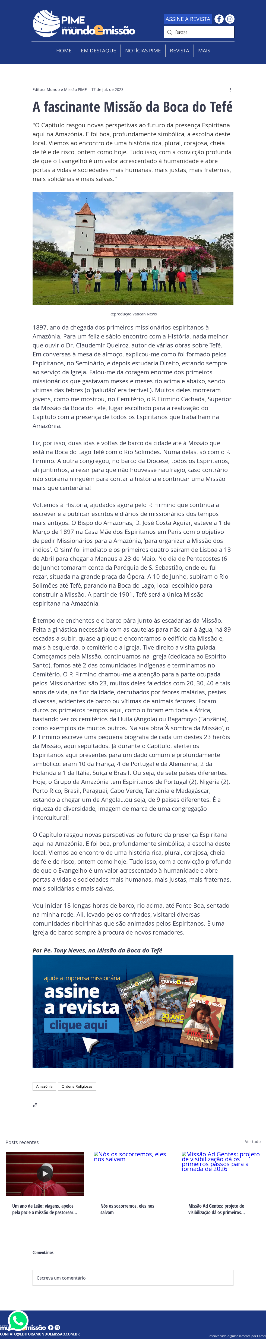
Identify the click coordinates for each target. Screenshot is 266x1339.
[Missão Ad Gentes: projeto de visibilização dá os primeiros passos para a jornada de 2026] (221, 1174)
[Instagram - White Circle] (230, 19)
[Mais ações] (230, 89)
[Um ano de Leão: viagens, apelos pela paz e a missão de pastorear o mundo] (45, 1174)
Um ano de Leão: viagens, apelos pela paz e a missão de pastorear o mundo (44, 1208)
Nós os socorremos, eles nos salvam (127, 1208)
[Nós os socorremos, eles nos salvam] (133, 1174)
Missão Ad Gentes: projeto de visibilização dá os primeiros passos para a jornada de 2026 (216, 1208)
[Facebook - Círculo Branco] (219, 19)
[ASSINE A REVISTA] (188, 19)
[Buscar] (199, 32)
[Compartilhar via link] (35, 1105)
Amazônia (44, 1086)
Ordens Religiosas (77, 1086)
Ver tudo (253, 1141)
